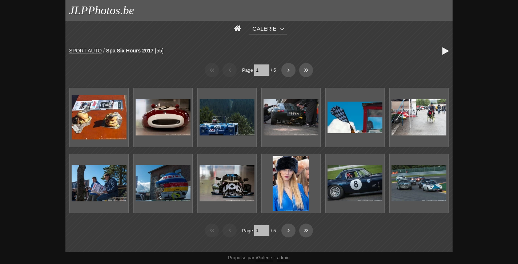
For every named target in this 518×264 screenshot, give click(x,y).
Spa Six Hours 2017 (130, 51)
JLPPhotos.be (101, 10)
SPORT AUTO (85, 51)
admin (283, 257)
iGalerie (264, 257)
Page (247, 70)
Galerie (264, 28)
